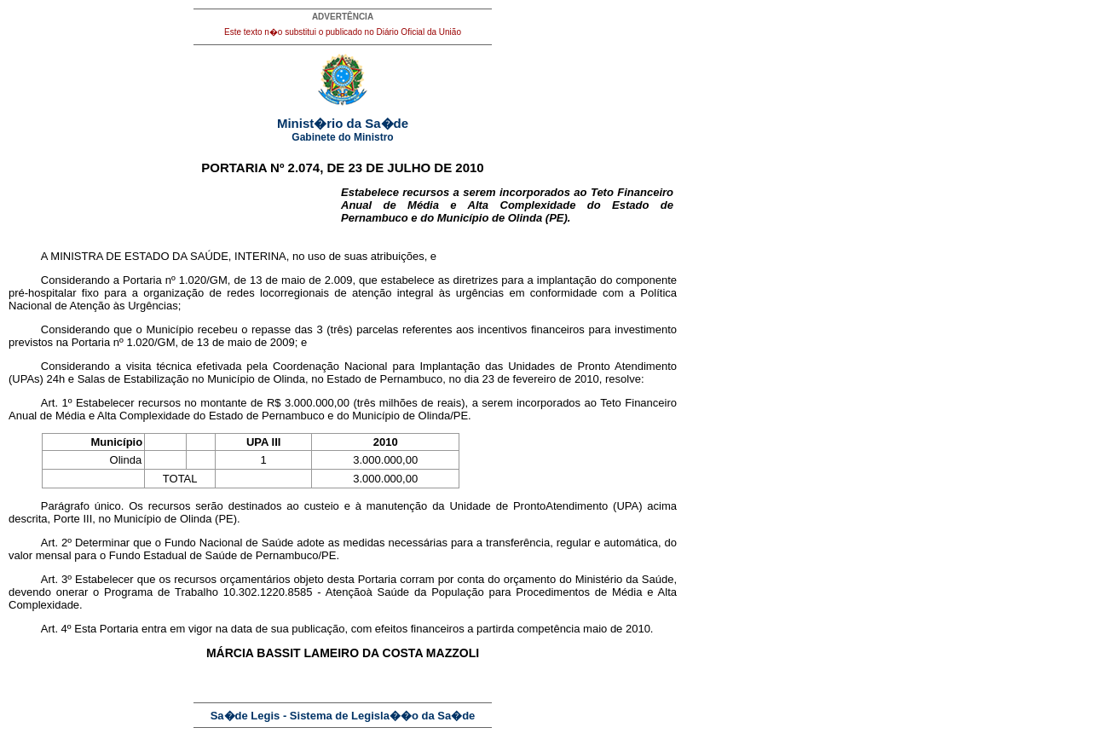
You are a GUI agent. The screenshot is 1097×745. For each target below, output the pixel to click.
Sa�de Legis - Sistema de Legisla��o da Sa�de (343, 715)
